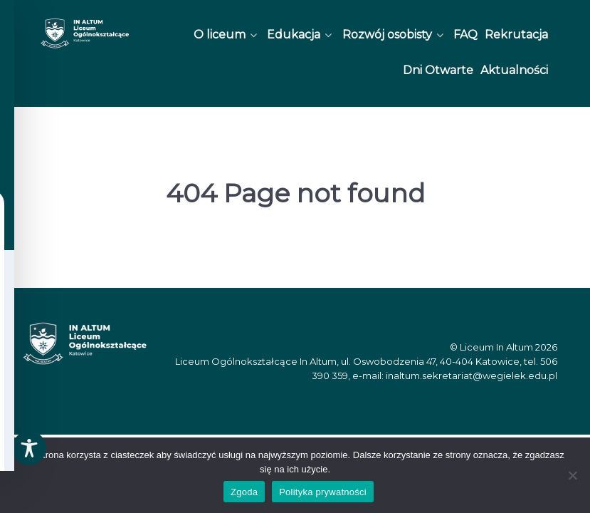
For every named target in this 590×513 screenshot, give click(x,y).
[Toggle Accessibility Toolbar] (29, 448)
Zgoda (244, 492)
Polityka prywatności (323, 492)
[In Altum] (85, 33)
